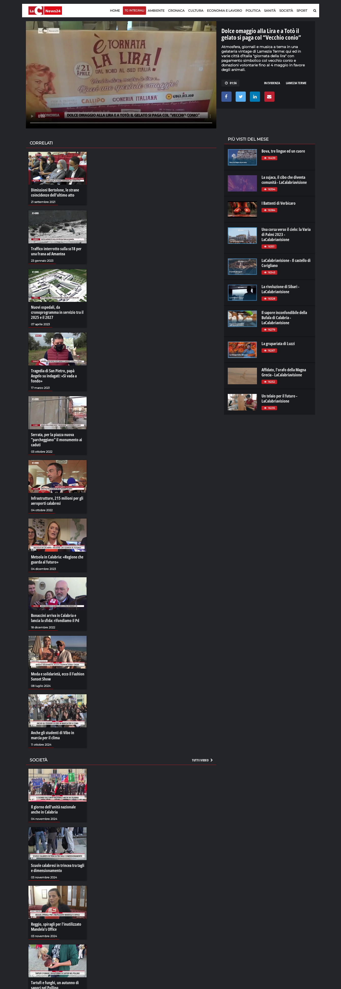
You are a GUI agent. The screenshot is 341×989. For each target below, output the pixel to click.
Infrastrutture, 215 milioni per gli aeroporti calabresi (57, 500)
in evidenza (272, 83)
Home (115, 10)
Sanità (270, 10)
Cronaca (176, 10)
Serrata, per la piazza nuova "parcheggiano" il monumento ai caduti (56, 440)
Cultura (195, 10)
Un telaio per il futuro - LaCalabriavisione (279, 398)
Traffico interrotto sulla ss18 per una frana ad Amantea (56, 251)
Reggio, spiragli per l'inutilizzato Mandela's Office (56, 926)
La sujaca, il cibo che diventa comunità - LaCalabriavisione (284, 179)
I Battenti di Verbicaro (279, 203)
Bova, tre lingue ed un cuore (283, 151)
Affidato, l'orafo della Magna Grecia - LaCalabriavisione (284, 372)
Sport (302, 10)
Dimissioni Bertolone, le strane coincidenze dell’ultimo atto (55, 192)
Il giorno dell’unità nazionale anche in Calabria (53, 809)
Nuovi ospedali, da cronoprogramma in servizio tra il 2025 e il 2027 (57, 312)
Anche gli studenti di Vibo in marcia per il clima (52, 735)
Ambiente (156, 10)
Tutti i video (202, 760)
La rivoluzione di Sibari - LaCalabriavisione (280, 289)
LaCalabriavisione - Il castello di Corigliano (286, 263)
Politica (253, 10)
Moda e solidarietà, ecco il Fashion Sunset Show (57, 676)
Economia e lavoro (224, 10)
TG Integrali (134, 10)
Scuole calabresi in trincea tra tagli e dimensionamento (57, 868)
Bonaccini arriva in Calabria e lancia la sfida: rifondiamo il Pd (55, 618)
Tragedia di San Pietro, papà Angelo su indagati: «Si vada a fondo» (54, 376)
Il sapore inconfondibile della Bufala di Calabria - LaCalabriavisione (284, 318)
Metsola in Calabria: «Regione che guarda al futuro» (57, 559)
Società (286, 10)
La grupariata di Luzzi (278, 343)
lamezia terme (296, 83)
